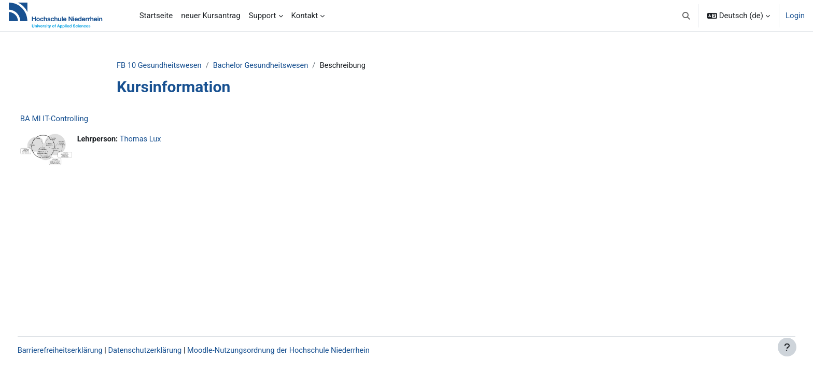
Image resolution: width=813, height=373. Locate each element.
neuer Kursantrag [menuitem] (210, 15)
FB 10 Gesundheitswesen (175, 65)
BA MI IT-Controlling (73, 119)
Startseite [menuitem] (156, 15)
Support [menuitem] (262, 15)
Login (795, 15)
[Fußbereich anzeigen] (787, 347)
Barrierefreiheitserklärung (80, 350)
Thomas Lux (162, 140)
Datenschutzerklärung (168, 350)
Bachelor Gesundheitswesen (279, 65)
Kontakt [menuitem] (304, 15)
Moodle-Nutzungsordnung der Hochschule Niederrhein (305, 350)
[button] (686, 15)
